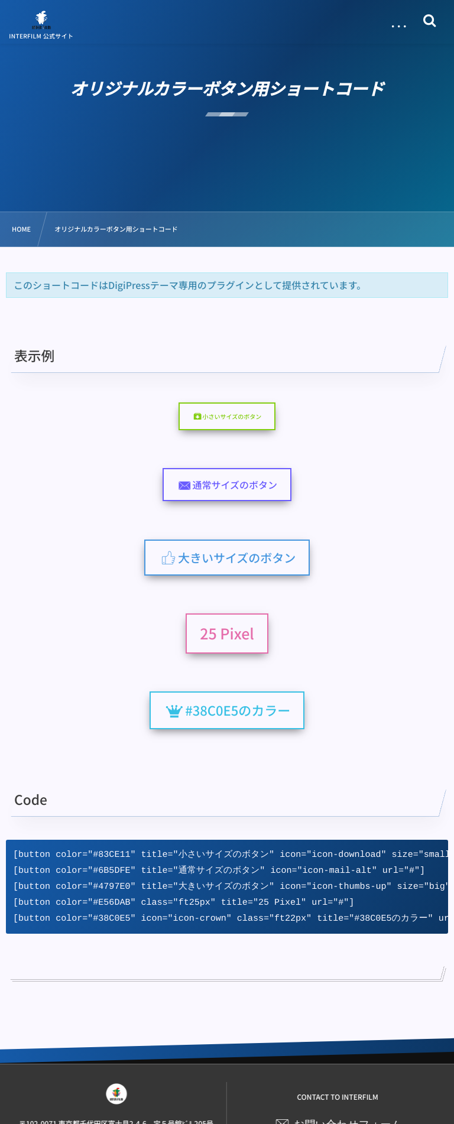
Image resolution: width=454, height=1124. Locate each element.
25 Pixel (227, 633)
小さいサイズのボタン (231, 416)
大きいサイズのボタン (237, 557)
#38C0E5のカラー (237, 710)
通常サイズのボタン (235, 484)
